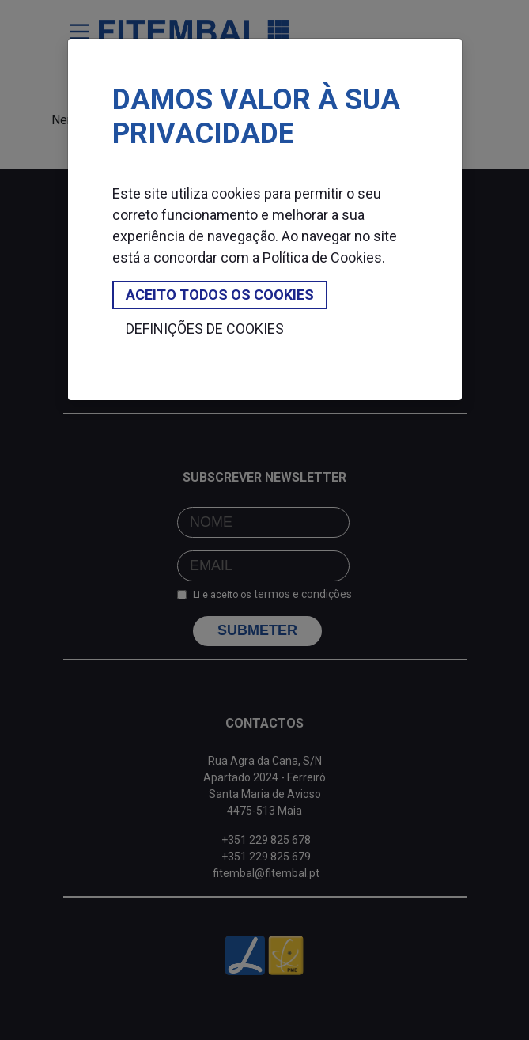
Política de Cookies (322, 257)
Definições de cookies (205, 328)
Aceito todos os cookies (220, 294)
